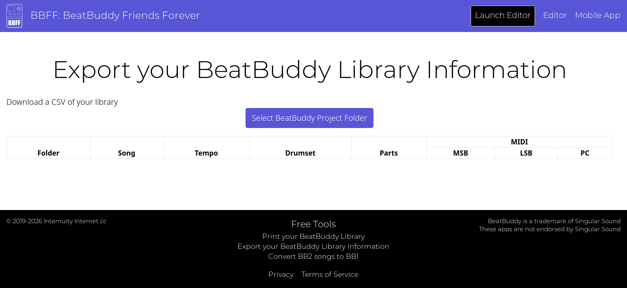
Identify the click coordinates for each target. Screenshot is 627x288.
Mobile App (598, 16)
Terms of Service (330, 275)
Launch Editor (503, 16)
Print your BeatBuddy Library (313, 237)
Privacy (281, 275)
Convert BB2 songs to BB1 (313, 257)
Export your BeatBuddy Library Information (313, 247)
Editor (555, 16)
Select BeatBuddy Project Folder (309, 117)
